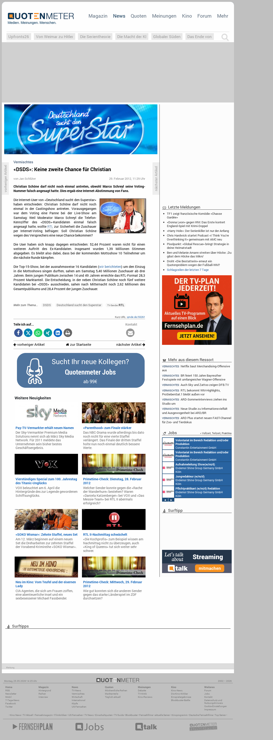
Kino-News (176, 690)
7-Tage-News (12, 700)
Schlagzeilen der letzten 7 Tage (188, 270)
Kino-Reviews (145, 696)
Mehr (222, 16)
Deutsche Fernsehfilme (201, 715)
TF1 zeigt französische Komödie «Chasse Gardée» (194, 215)
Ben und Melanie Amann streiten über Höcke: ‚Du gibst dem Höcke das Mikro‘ (199, 254)
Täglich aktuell (113, 696)
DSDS (47, 305)
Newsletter (10, 693)
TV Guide (119, 715)
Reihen (42, 693)
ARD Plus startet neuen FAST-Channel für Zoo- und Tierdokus (196, 420)
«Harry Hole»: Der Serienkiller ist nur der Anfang (198, 231)
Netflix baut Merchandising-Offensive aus (196, 368)
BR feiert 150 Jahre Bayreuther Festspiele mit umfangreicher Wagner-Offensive (193, 377)
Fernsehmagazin (44, 715)
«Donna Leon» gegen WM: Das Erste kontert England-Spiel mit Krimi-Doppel (196, 224)
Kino (187, 16)
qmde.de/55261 (136, 317)
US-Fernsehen (79, 706)
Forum (204, 16)
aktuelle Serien (162, 715)
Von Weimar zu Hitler (54, 36)
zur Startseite (78, 344)
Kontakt (208, 696)
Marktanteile (111, 693)
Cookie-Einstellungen (215, 706)
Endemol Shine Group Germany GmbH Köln (192, 468)
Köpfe (75, 703)
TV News (89, 715)
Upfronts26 (18, 36)
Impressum (210, 709)
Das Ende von (199, 36)
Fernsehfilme (146, 715)
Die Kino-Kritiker (179, 693)
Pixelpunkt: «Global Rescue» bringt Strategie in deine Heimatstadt (198, 246)
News (119, 16)
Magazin (97, 16)
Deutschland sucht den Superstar (79, 305)
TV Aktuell (28, 715)
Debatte (142, 690)
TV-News (76, 690)
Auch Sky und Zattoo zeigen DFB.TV (195, 385)
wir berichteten (110, 267)
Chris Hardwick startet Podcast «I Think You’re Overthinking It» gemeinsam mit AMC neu (198, 237)
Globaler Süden (167, 36)
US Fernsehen (75, 715)
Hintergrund (45, 690)
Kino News (15, 715)
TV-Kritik (142, 693)
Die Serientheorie (95, 36)
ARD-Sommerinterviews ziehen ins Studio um (194, 401)
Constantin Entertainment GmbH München (195, 443)
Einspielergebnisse (181, 696)
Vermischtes (78, 693)
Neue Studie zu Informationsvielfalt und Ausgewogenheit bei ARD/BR (195, 410)
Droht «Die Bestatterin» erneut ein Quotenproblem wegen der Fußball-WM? (193, 263)
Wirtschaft (77, 696)
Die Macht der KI (131, 36)
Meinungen (164, 16)
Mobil (8, 696)
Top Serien (220, 715)
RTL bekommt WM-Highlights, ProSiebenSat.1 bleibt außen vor (191, 392)
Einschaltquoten (104, 715)
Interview (43, 696)
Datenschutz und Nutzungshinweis (213, 702)
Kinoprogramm (180, 715)
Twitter (9, 706)
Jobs (207, 693)
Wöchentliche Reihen (116, 690)
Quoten (138, 16)
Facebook (10, 703)
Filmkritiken (60, 715)
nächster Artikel (130, 344)
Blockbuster (131, 715)
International (78, 700)
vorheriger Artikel (29, 344)
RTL (50, 226)
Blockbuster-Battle (180, 700)
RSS (7, 690)
